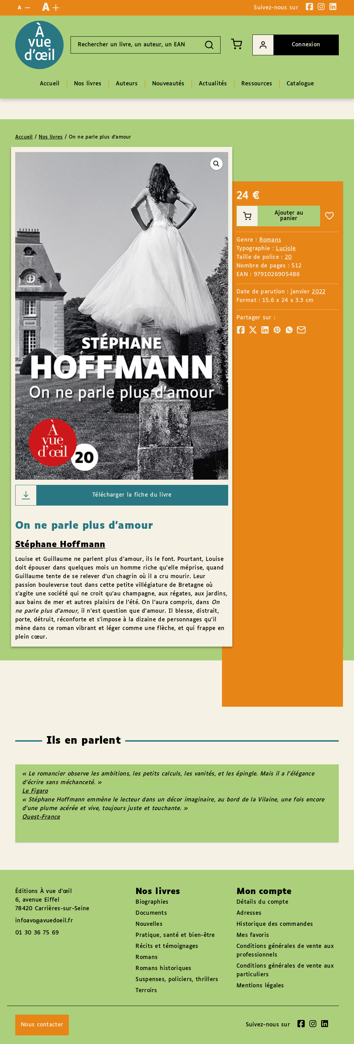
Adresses (248, 913)
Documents (151, 913)
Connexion (286, 45)
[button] (216, 164)
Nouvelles (149, 924)
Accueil (24, 137)
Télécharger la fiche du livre (94, 495)
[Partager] (240, 330)
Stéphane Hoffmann (60, 544)
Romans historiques (163, 968)
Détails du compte (262, 902)
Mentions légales (260, 986)
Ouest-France (41, 817)
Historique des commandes (274, 924)
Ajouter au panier (270, 216)
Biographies (152, 902)
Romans (270, 240)
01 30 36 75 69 (37, 933)
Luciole (286, 249)
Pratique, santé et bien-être (175, 935)
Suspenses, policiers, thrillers (177, 979)
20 (288, 257)
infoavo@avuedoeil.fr (44, 921)
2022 (318, 292)
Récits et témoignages (167, 946)
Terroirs (146, 991)
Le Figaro (35, 791)
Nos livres (51, 137)
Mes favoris (252, 935)
